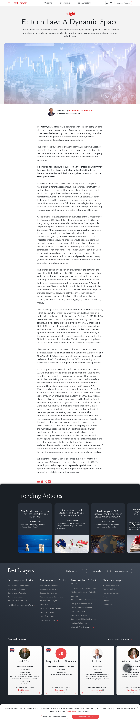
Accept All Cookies (85, 717)
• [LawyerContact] (28, 693)
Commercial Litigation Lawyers (83, 619)
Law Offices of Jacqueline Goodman (61, 667)
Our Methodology (110, 589)
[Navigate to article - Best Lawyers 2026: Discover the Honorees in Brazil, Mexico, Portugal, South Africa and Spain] (108, 528)
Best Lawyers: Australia (17, 593)
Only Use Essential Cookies (54, 717)
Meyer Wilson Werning (24, 667)
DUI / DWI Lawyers (78, 611)
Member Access (121, 571)
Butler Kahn (97, 667)
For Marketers (84, 3)
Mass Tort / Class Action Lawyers (84, 600)
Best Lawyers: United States (19, 585)
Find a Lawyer (72, 571)
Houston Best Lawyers (48, 601)
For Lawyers (64, 3)
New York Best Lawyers (48, 585)
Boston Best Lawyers (47, 612)
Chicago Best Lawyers (48, 593)
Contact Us (107, 605)
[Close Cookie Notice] (138, 707)
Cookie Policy (71, 711)
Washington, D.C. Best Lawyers (51, 597)
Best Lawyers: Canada (16, 589)
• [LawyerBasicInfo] (21, 693)
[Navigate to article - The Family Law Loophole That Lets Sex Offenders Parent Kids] (35, 528)
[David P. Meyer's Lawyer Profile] (25, 656)
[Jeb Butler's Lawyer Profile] (97, 656)
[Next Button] (40, 670)
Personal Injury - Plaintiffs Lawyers (84, 588)
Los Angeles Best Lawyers (49, 589)
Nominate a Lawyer (111, 593)
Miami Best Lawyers (47, 616)
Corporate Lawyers (79, 615)
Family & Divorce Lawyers (81, 604)
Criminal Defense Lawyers (81, 607)
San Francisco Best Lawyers (50, 608)
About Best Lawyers (111, 585)
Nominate (97, 571)
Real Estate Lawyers (79, 623)
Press (105, 597)
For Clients (46, 3)
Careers (106, 601)
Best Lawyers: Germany (17, 601)
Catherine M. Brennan (81, 110)
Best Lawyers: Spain (16, 597)
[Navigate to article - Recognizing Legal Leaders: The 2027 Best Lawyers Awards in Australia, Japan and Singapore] (72, 528)
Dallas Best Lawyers (47, 605)
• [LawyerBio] (24, 693)
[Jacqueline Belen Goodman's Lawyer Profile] (61, 656)
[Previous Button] (9, 670)
